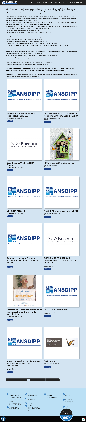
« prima (9, 380)
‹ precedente (16, 380)
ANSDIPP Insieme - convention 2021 (61, 211)
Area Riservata (78, 2)
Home (33, 2)
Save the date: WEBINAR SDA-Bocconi (21, 164)
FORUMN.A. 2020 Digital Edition (59, 163)
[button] (3, 419)
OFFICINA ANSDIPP (16, 211)
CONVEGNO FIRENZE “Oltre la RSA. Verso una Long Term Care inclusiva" (61, 114)
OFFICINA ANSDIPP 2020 (56, 309)
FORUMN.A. (49, 361)
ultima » (56, 380)
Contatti (70, 2)
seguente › (49, 380)
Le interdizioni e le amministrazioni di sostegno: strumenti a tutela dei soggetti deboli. (24, 311)
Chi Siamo (39, 2)
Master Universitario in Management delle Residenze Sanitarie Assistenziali (24, 363)
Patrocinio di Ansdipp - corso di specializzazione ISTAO (21, 114)
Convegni (57, 2)
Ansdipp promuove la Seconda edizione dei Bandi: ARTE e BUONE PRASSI (23, 260)
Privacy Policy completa (71, 395)
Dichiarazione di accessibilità (69, 401)
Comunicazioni (47, 2)
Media (63, 2)
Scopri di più (10, 120)
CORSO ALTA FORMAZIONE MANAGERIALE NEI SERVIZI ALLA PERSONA (60, 260)
